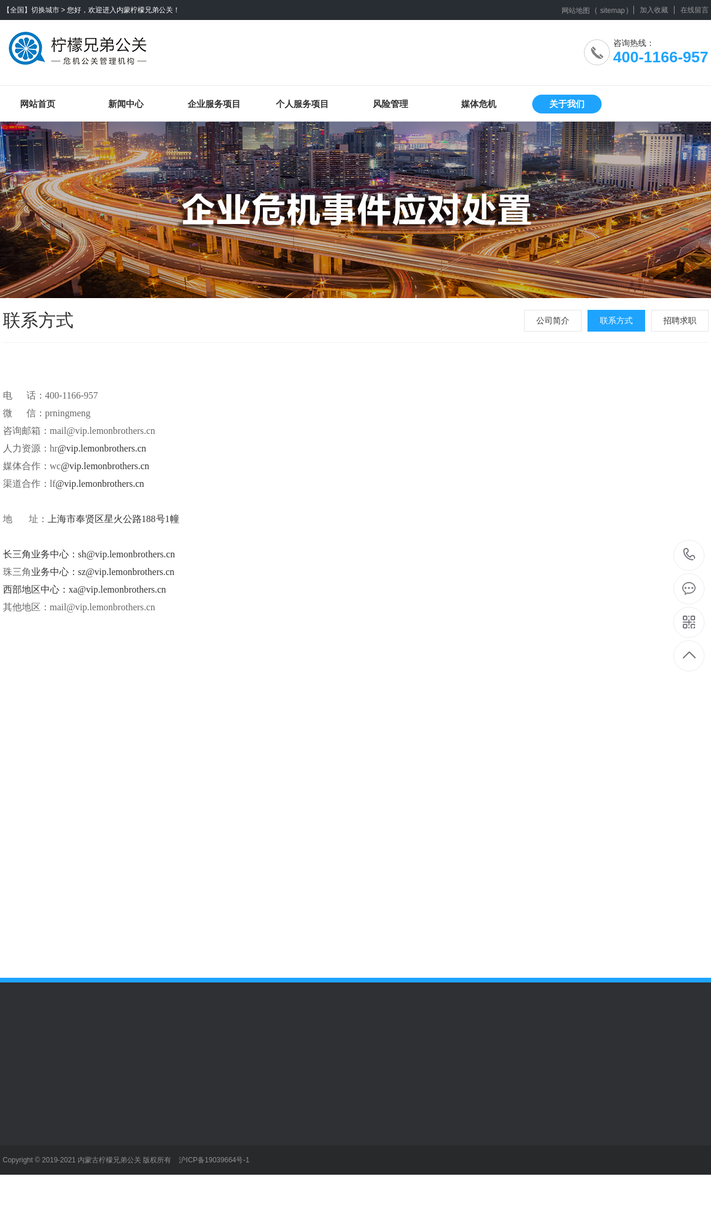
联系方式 (616, 320)
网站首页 (37, 104)
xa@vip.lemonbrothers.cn (117, 589)
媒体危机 (478, 104)
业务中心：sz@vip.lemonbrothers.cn (103, 572)
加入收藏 (654, 10)
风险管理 (390, 104)
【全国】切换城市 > (34, 10)
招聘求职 (679, 320)
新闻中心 (125, 104)
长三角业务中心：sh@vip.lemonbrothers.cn (89, 554)
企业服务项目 (214, 104)
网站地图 (576, 10)
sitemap (612, 10)
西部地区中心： (36, 589)
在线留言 (694, 10)
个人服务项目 (302, 104)
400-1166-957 (689, 555)
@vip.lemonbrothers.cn (102, 448)
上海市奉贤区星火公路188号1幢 (113, 519)
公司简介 (552, 320)
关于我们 (567, 104)
